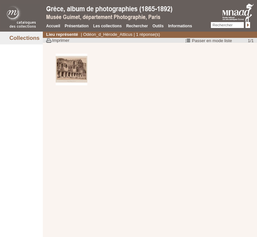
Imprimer (61, 40)
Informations (180, 26)
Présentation (77, 26)
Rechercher (137, 26)
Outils (158, 26)
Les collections (107, 26)
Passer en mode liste (212, 40)
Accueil (53, 26)
